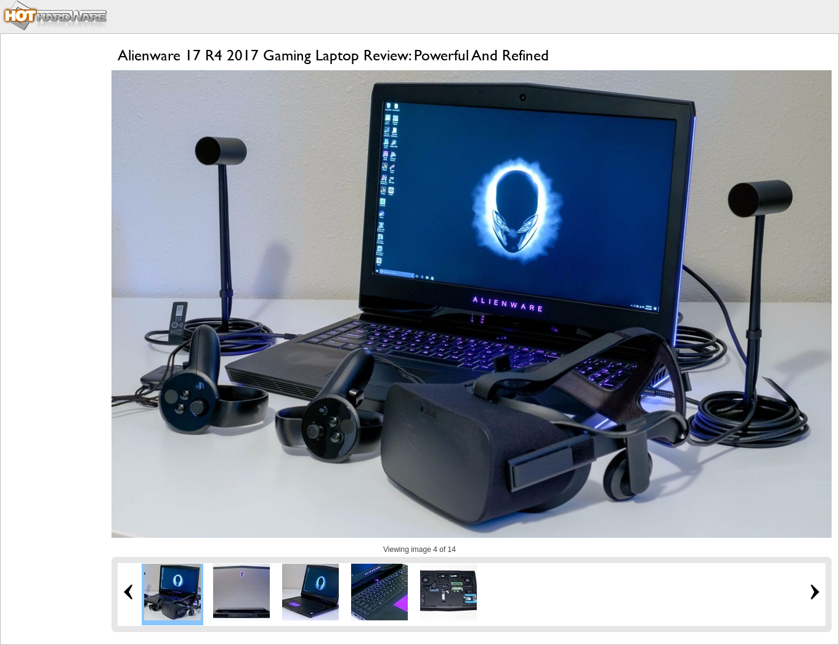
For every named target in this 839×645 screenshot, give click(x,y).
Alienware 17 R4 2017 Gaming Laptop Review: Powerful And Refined (333, 55)
